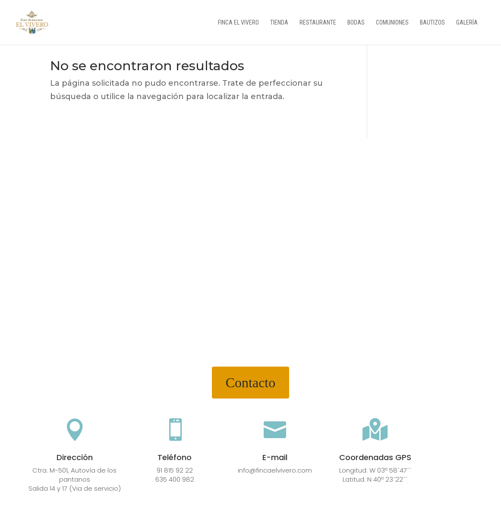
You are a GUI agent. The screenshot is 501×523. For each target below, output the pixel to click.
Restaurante (317, 22)
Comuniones (392, 22)
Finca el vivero (238, 22)
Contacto (251, 382)
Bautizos (432, 22)
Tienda (279, 22)
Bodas (356, 22)
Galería (467, 22)
